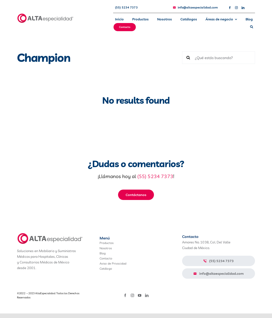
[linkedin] (243, 7)
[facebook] (229, 7)
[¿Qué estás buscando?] (218, 57)
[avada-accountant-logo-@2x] (45, 14)
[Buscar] (251, 27)
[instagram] (236, 7)
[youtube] (139, 295)
